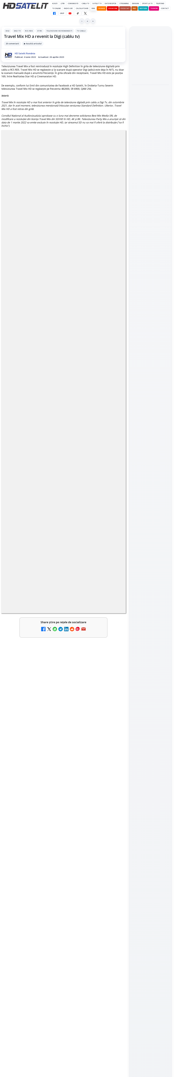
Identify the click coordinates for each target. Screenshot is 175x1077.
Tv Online (56, 8)
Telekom (154, 8)
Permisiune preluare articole (150, 461)
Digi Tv (17, 31)
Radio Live (68, 8)
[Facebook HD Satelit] (54, 13)
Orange (101, 8)
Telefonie (160, 3)
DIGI (93, 8)
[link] (31, 816)
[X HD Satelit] (85, 13)
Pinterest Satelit (150, 392)
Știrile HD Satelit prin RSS (150, 402)
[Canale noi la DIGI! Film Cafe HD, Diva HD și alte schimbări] (51, 813)
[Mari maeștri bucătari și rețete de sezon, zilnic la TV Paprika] (51, 883)
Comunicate (73, 3)
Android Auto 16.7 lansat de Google (88, 807)
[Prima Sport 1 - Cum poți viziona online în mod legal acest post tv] (51, 845)
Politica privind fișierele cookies (150, 470)
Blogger (109, 969)
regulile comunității (46, 725)
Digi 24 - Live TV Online (86, 942)
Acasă (54, 3)
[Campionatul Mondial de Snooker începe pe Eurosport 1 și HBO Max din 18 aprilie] (150, 152)
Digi (8, 31)
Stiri (39, 31)
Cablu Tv (85, 3)
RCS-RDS (29, 31)
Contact (165, 8)
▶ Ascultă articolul (33, 43)
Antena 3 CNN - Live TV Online (86, 916)
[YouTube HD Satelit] (70, 13)
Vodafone (112, 8)
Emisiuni (135, 3)
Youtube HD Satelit (150, 369)
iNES (134, 8)
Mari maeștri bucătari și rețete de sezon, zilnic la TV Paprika (24, 881)
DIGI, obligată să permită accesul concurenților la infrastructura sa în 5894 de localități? (87, 884)
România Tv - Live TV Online (25, 942)
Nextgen (143, 8)
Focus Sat (125, 8)
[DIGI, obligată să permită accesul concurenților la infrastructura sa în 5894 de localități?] (114, 883)
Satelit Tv (96, 3)
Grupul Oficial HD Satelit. (75, 729)
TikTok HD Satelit (150, 377)
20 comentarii (12, 43)
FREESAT (145, 429)
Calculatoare (82, 8)
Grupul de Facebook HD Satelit (150, 352)
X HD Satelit (150, 384)
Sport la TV (147, 3)
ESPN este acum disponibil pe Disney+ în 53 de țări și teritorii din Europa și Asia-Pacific (88, 845)
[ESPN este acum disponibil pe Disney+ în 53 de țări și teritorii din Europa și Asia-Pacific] (114, 845)
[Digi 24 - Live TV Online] (114, 948)
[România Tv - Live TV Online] (51, 948)
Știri (63, 3)
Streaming (124, 3)
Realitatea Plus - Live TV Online (24, 916)
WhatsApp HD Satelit (150, 361)
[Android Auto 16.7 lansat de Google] (114, 813)
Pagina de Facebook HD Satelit (150, 342)
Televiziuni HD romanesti (59, 31)
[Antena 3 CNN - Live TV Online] (114, 922)
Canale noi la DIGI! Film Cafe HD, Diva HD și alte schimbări (25, 810)
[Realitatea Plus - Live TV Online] (51, 922)
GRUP (62, 13)
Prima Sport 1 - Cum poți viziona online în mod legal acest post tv (25, 842)
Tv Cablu (81, 31)
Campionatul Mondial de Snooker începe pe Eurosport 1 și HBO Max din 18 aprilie (150, 134)
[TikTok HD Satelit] (77, 13)
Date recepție (110, 3)
